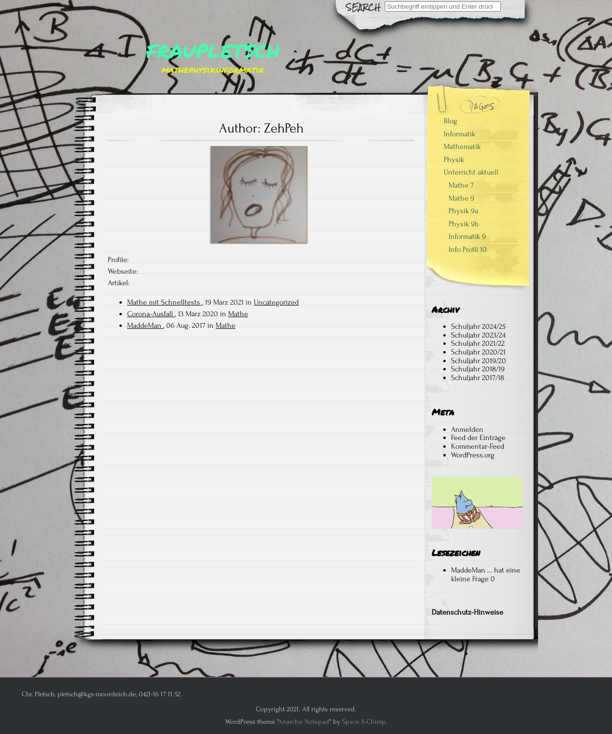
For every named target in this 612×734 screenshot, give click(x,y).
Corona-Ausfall (151, 313)
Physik (454, 159)
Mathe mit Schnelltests (164, 302)
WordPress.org (473, 455)
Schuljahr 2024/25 (478, 326)
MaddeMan (145, 325)
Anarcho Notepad (303, 722)
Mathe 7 (461, 185)
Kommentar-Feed (477, 446)
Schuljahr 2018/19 (478, 369)
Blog (450, 121)
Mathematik (462, 146)
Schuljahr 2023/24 (478, 335)
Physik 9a (463, 210)
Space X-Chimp (364, 722)
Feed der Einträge (478, 437)
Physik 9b (464, 224)
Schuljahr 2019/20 (478, 360)
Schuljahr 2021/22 (478, 343)
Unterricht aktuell (471, 172)
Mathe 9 (461, 198)
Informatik (459, 134)
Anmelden (467, 429)
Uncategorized (276, 302)
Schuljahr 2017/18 (477, 377)
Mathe (238, 313)
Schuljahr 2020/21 (478, 352)
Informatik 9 (467, 236)
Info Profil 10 (468, 249)
